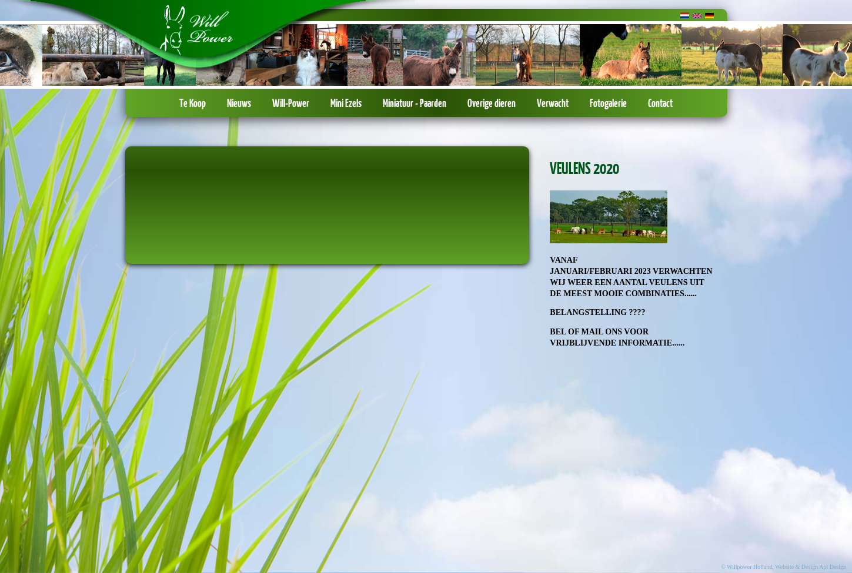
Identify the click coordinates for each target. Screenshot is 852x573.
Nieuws (239, 102)
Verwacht (553, 102)
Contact (660, 102)
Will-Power (290, 102)
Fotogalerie (608, 102)
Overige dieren (491, 102)
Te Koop (192, 102)
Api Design (832, 567)
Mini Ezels (346, 102)
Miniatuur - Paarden (414, 102)
